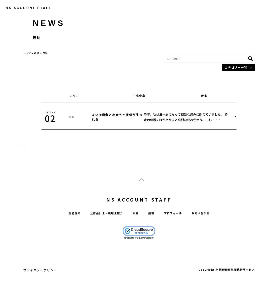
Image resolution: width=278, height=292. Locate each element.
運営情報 (69, 223)
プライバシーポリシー (40, 280)
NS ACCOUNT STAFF (139, 208)
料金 (135, 223)
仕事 (204, 97)
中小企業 (139, 97)
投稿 (152, 223)
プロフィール (175, 223)
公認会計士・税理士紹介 (104, 223)
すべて (74, 97)
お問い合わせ (205, 223)
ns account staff (26, 8)
